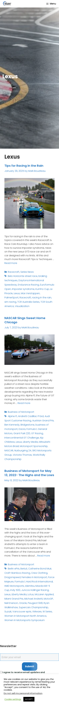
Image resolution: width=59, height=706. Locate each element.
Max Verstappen (30, 293)
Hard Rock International (39, 581)
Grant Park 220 (21, 433)
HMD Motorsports (14, 586)
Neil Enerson (11, 603)
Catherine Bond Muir (39, 568)
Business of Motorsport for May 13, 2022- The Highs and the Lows (29, 473)
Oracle (23, 603)
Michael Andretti (33, 598)
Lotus (31, 594)
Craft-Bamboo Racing (17, 573)
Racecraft (13, 272)
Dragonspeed (12, 577)
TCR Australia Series (28, 302)
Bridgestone (27, 424)
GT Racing (37, 433)
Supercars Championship (33, 607)
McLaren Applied (44, 594)
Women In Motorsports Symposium (24, 620)
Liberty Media (30, 442)
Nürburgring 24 (22, 450)
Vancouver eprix (21, 611)
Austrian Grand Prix (43, 420)
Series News (27, 272)
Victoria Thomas (22, 455)
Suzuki (7, 611)
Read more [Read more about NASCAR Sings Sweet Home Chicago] (24, 403)
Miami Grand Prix (13, 598)
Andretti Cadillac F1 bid (31, 416)
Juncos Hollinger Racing (35, 590)
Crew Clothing (39, 573)
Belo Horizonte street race (22, 276)
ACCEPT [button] (29, 699)
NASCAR (8, 450)
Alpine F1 (12, 416)
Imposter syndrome (23, 289)
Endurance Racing (28, 284)
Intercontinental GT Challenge (21, 437)
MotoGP (48, 598)
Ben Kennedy (12, 424)
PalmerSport (11, 297)
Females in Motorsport (34, 577)
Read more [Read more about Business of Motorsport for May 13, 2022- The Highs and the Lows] (43, 555)
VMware (37, 611)
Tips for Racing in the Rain (23, 166)
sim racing (10, 302)
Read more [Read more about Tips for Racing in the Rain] (10, 263)
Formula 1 (31, 429)
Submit (29, 666)
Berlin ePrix (13, 568)
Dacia (22, 429)
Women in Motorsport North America (25, 616)
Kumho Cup (42, 289)
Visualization (22, 306)
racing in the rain (41, 297)
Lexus (17, 293)
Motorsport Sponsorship (34, 446)
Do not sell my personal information (23, 693)
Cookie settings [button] (12, 699)
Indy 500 (15, 590)
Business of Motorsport (21, 412)
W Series (47, 611)
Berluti (23, 568)
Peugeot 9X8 (35, 603)
